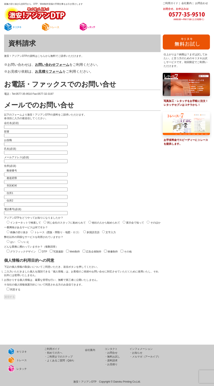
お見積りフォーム (48, 71)
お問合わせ (201, 3)
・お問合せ (111, 352)
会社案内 (186, 3)
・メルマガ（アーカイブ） (145, 356)
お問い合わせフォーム (52, 64)
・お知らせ (136, 352)
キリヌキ (17, 351)
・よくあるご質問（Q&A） (59, 360)
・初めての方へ (53, 352)
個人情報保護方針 (24, 284)
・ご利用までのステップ (58, 356)
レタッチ (17, 368)
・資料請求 (111, 360)
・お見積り (111, 364)
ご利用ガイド (170, 3)
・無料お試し (112, 356)
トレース (17, 360)
